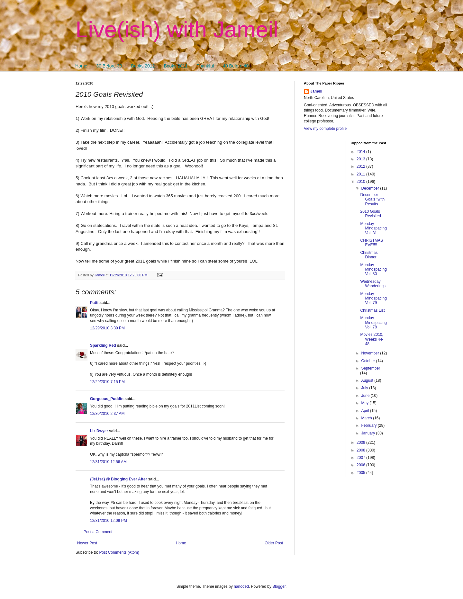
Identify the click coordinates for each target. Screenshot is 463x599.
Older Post (274, 543)
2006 (361, 465)
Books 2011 (175, 65)
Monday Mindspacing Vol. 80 (373, 269)
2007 (361, 457)
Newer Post (87, 543)
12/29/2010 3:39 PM (107, 328)
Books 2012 (143, 65)
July (365, 388)
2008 (361, 450)
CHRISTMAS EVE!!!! (371, 242)
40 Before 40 (236, 65)
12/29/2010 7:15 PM (107, 382)
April (365, 410)
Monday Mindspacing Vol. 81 (373, 228)
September (370, 368)
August (367, 380)
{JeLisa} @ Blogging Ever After (118, 479)
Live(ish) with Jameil (177, 29)
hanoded (241, 586)
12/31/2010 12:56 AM (108, 462)
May (365, 403)
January (368, 433)
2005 (361, 472)
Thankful (205, 65)
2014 (361, 151)
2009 (361, 442)
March (367, 418)
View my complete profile (325, 128)
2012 (361, 166)
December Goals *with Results (372, 199)
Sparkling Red (103, 345)
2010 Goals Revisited (370, 213)
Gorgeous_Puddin (106, 399)
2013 (361, 159)
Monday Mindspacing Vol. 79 (373, 298)
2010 (361, 181)
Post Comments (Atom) (119, 552)
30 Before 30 (109, 65)
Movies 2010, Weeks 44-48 (371, 339)
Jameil (316, 91)
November (370, 353)
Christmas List (372, 310)
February (369, 425)
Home (81, 65)
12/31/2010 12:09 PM (108, 520)
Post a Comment (98, 532)
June (365, 395)
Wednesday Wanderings (373, 283)
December (370, 188)
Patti (94, 302)
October (368, 361)
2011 (361, 174)
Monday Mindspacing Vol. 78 (373, 322)
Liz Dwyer (99, 431)
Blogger (279, 586)
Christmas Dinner (368, 254)
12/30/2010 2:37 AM (107, 413)
